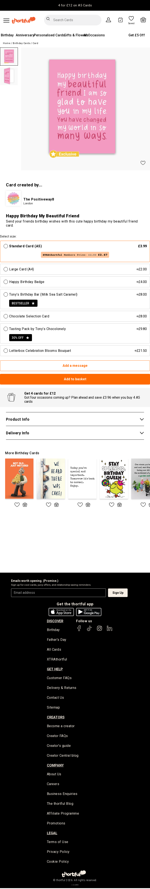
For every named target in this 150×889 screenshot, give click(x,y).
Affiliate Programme (63, 814)
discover (55, 621)
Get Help (55, 669)
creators (56, 718)
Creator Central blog (63, 756)
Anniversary (25, 35)
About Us (54, 775)
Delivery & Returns (61, 688)
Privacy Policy (58, 853)
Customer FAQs (59, 678)
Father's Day (56, 640)
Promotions (56, 824)
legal (52, 834)
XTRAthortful (57, 660)
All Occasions (94, 35)
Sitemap (53, 708)
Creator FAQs (57, 736)
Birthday (7, 35)
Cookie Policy (58, 863)
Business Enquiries (62, 795)
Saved (131, 23)
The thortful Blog (60, 804)
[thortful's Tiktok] (89, 630)
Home (6, 43)
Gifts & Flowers (76, 35)
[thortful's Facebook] (79, 630)
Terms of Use (57, 843)
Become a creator (61, 727)
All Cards (54, 650)
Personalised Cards (49, 35)
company (55, 766)
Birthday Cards (21, 43)
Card (35, 43)
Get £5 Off (136, 35)
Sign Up (117, 592)
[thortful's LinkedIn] (109, 630)
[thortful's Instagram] (99, 630)
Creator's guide (59, 746)
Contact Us (55, 698)
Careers (53, 785)
